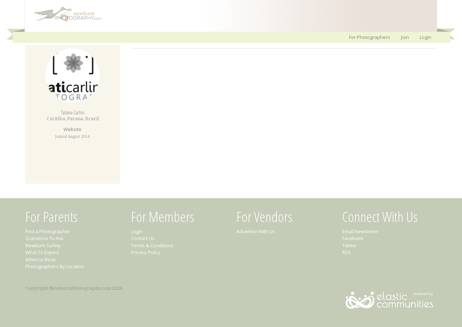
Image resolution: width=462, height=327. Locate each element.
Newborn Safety (43, 245)
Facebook (352, 238)
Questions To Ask (44, 238)
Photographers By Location (54, 266)
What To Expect (42, 252)
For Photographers (369, 37)
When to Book (40, 259)
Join (405, 37)
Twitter (349, 245)
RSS (346, 252)
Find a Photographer (47, 231)
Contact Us (142, 238)
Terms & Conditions (152, 245)
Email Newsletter (360, 231)
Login (425, 37)
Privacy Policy (146, 252)
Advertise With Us (255, 231)
